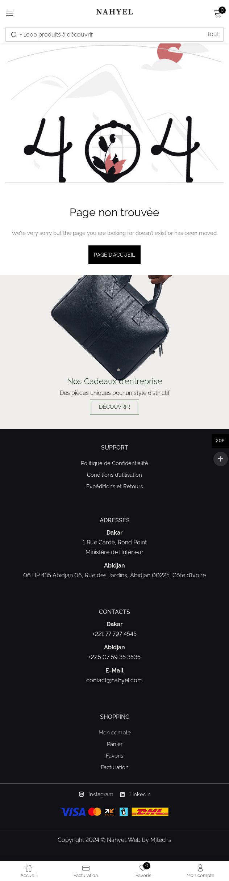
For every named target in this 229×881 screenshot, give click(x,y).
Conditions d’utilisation (114, 475)
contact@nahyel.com (114, 680)
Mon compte (115, 732)
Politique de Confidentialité (114, 463)
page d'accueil (114, 255)
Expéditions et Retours (114, 486)
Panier (114, 744)
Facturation (115, 767)
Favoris (114, 756)
